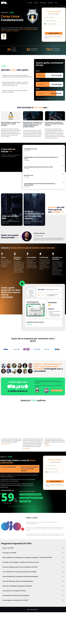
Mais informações (33, 609)
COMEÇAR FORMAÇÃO (53, 33)
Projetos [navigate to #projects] (36, 2)
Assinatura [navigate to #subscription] (50, 2)
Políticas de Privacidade (52, 37)
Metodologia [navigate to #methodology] (43, 2)
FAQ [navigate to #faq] (56, 2)
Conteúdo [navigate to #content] (29, 2)
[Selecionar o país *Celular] (45, 23)
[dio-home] (4, 2)
